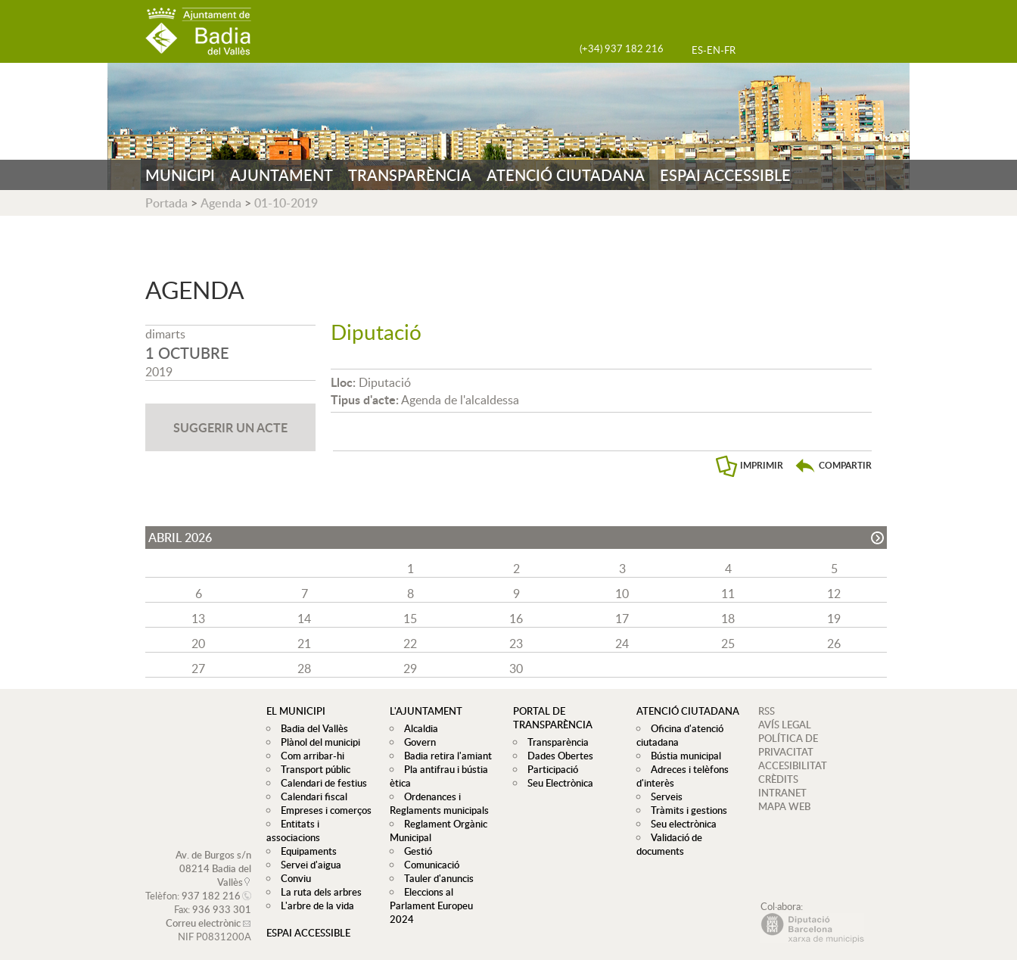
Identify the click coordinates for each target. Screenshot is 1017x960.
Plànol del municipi (316, 742)
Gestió (414, 851)
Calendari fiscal (310, 796)
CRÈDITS (778, 779)
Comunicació (428, 864)
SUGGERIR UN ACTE (230, 427)
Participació (549, 769)
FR (730, 50)
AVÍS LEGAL (784, 724)
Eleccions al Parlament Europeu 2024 (443, 898)
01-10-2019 (286, 203)
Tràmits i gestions (685, 810)
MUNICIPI (180, 174)
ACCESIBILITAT (792, 765)
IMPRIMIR (761, 465)
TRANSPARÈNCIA (409, 174)
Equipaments (305, 837)
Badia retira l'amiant (444, 755)
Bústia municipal (682, 755)
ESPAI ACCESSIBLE (725, 174)
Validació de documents (667, 844)
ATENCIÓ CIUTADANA (566, 174)
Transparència (554, 742)
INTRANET (782, 792)
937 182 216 (211, 882)
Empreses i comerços (322, 810)
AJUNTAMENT (281, 174)
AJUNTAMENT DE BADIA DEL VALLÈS (198, 31)
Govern (416, 742)
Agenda (221, 203)
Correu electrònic (203, 909)
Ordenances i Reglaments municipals (439, 803)
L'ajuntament (426, 711)
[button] (833, 465)
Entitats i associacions (324, 824)
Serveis (663, 796)
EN (713, 50)
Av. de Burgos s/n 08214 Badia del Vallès (213, 854)
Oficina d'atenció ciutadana (678, 735)
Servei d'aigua (307, 851)
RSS (766, 711)
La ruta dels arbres (317, 878)
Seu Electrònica (556, 783)
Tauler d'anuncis (435, 878)
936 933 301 (221, 895)
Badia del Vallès (310, 728)
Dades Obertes (556, 755)
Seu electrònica (680, 824)
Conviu (292, 864)
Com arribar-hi (309, 755)
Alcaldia (417, 728)
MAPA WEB (784, 806)
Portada (166, 203)
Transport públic (312, 769)
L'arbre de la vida (313, 892)
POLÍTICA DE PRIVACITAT (788, 745)
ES (697, 50)
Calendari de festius (320, 783)
